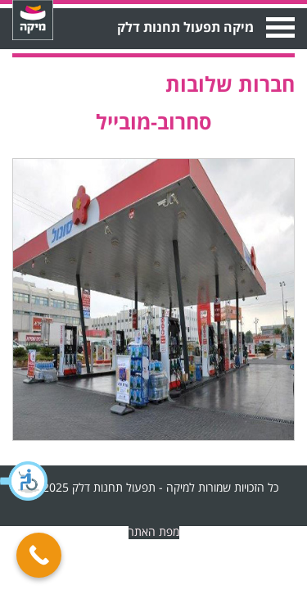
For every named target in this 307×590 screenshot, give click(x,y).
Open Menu (279, 27)
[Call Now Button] (38, 555)
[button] (24, 481)
